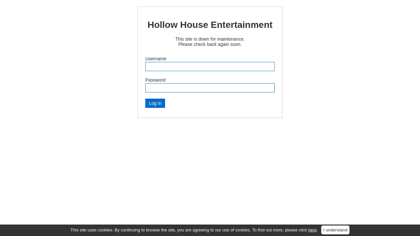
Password (155, 80)
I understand (335, 229)
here (312, 229)
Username (156, 58)
